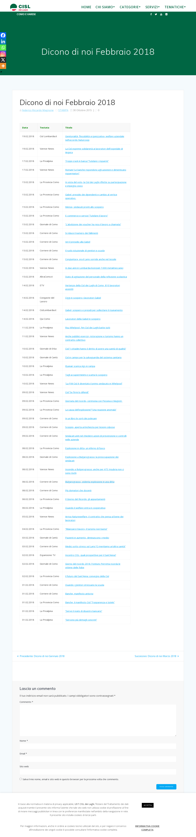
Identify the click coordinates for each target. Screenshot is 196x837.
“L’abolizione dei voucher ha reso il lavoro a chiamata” (93, 224)
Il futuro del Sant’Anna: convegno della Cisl (87, 576)
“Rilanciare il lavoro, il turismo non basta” (86, 528)
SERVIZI (151, 7)
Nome (24, 740)
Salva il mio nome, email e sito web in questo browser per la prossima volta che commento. (71, 779)
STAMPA (63, 110)
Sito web (24, 766)
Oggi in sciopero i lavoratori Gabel (83, 297)
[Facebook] (3, 35)
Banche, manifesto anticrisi (79, 593)
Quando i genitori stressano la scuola (84, 584)
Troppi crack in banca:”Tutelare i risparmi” (87, 161)
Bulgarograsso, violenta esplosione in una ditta (89, 481)
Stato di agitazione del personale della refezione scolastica (96, 276)
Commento (26, 701)
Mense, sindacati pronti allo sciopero (84, 206)
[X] (3, 60)
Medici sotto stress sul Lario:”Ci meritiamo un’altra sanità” (95, 546)
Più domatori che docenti (78, 490)
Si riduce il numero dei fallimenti (81, 233)
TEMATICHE (174, 7)
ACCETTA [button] (148, 805)
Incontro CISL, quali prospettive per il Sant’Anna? (90, 555)
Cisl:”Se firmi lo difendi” (77, 392)
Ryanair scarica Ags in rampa (80, 366)
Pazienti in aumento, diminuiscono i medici (87, 537)
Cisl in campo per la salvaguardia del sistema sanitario (93, 357)
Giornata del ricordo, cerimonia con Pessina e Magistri (94, 400)
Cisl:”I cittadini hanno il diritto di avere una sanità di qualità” (95, 348)
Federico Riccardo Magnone (38, 110)
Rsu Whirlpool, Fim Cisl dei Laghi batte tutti (87, 327)
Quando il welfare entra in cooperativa (85, 507)
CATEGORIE (129, 7)
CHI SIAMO (104, 7)
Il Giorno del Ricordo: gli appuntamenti (85, 499)
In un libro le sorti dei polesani (81, 418)
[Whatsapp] (3, 47)
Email (23, 753)
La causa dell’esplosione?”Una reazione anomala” (90, 409)
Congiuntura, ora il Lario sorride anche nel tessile (90, 259)
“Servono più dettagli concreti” (81, 619)
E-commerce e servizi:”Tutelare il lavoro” (86, 215)
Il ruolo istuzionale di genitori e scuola (85, 250)
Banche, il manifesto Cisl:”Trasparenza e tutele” (90, 602)
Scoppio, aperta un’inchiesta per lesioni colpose (90, 427)
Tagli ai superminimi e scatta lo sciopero (86, 374)
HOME (86, 7)
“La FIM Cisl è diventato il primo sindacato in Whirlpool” (93, 383)
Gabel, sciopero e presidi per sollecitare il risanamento (94, 310)
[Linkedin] (3, 41)
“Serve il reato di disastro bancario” (83, 611)
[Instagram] (3, 54)
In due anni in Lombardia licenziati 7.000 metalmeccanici (94, 267)
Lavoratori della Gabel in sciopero (82, 318)
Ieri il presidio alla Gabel (77, 241)
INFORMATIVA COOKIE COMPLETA (147, 827)
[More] (3, 66)
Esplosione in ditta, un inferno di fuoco (85, 448)
